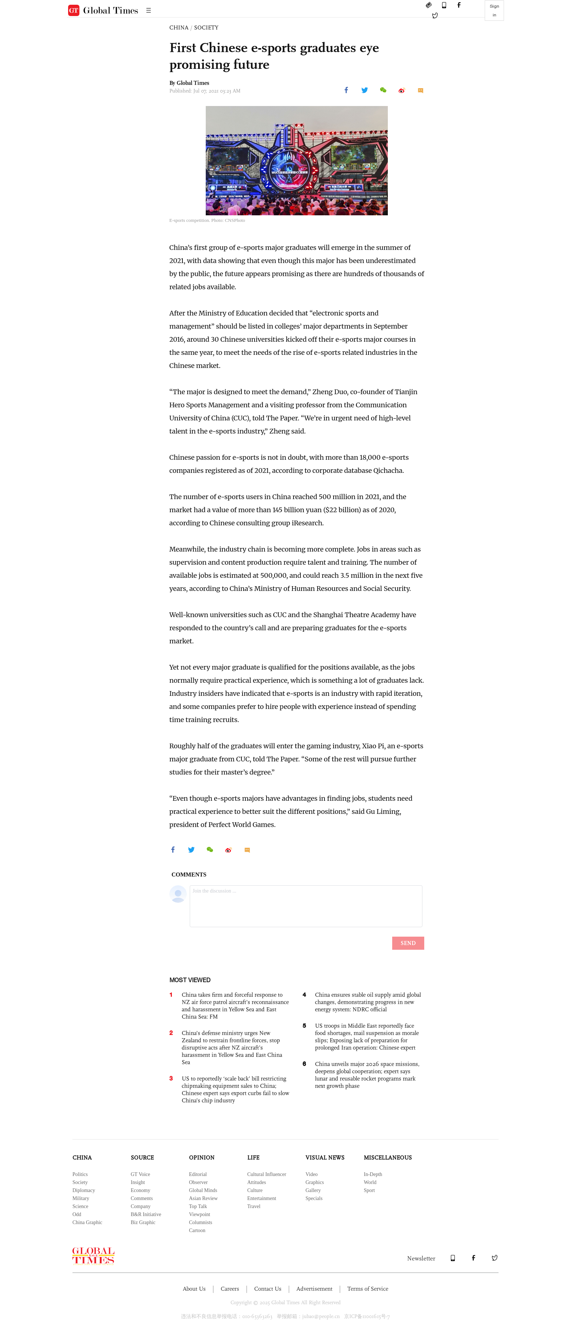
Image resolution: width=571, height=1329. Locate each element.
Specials (314, 1198)
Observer (198, 1182)
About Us (194, 1288)
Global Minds (203, 1190)
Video (312, 1174)
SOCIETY (206, 27)
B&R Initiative (146, 1214)
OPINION (201, 1157)
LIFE (253, 1157)
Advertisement (314, 1288)
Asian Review (203, 1198)
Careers (230, 1288)
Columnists (200, 1222)
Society (80, 1182)
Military (80, 1198)
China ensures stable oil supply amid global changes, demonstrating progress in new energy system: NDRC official (368, 1002)
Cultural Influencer (266, 1174)
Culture (255, 1190)
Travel (253, 1206)
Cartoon (197, 1230)
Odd (76, 1214)
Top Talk (198, 1206)
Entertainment (261, 1198)
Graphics (315, 1182)
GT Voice (140, 1174)
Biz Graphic (143, 1222)
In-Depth (373, 1174)
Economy (140, 1190)
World (370, 1182)
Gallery (313, 1190)
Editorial (198, 1174)
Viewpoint (199, 1214)
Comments (142, 1198)
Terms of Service (367, 1288)
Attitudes (256, 1182)
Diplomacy (83, 1190)
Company (140, 1206)
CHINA (179, 27)
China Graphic (87, 1222)
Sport (369, 1190)
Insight (138, 1182)
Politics (80, 1174)
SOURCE (142, 1157)
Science (80, 1206)
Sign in (494, 10)
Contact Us (267, 1288)
